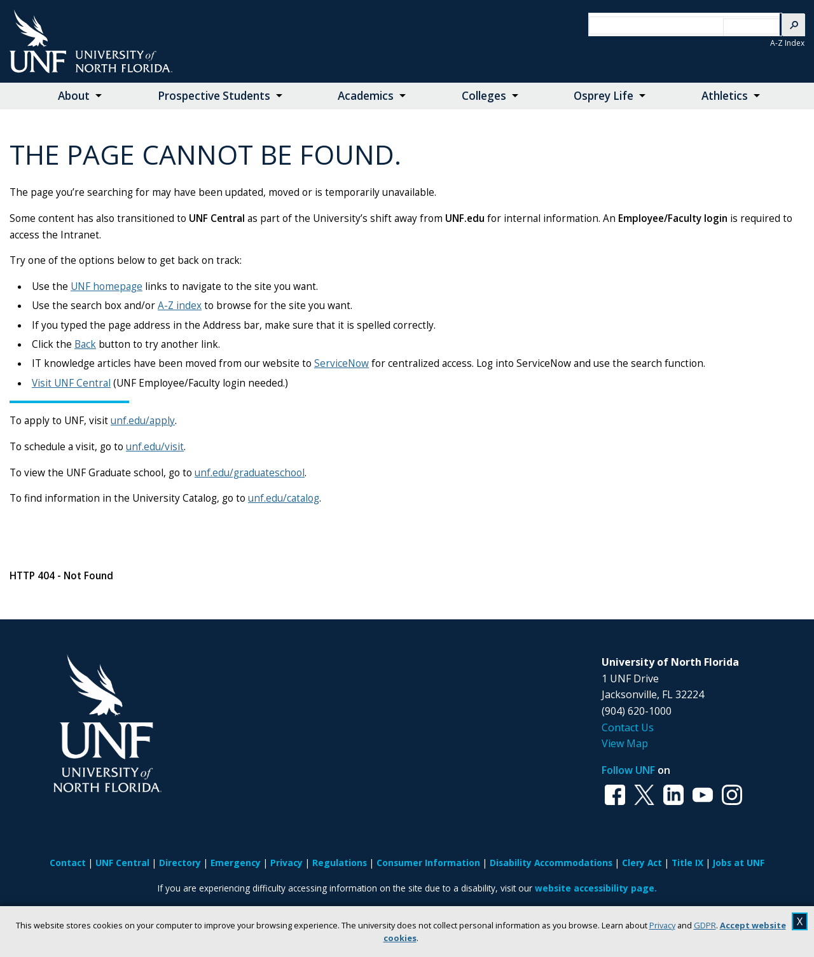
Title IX (687, 863)
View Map (625, 743)
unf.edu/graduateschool (250, 472)
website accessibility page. (596, 888)
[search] (674, 25)
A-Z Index (787, 43)
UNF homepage (106, 286)
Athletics (724, 95)
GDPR (705, 925)
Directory (180, 863)
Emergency (235, 863)
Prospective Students (214, 95)
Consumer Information (428, 863)
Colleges (484, 95)
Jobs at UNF (738, 863)
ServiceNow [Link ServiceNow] (341, 363)
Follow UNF (628, 770)
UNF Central (122, 863)
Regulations (339, 863)
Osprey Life (603, 95)
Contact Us (628, 727)
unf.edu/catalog (283, 498)
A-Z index (180, 305)
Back (85, 344)
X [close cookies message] (800, 921)
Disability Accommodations (551, 863)
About (74, 95)
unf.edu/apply (143, 420)
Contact (68, 863)
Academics (366, 95)
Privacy (662, 925)
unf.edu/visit (155, 446)
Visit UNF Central (71, 383)
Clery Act (642, 863)
